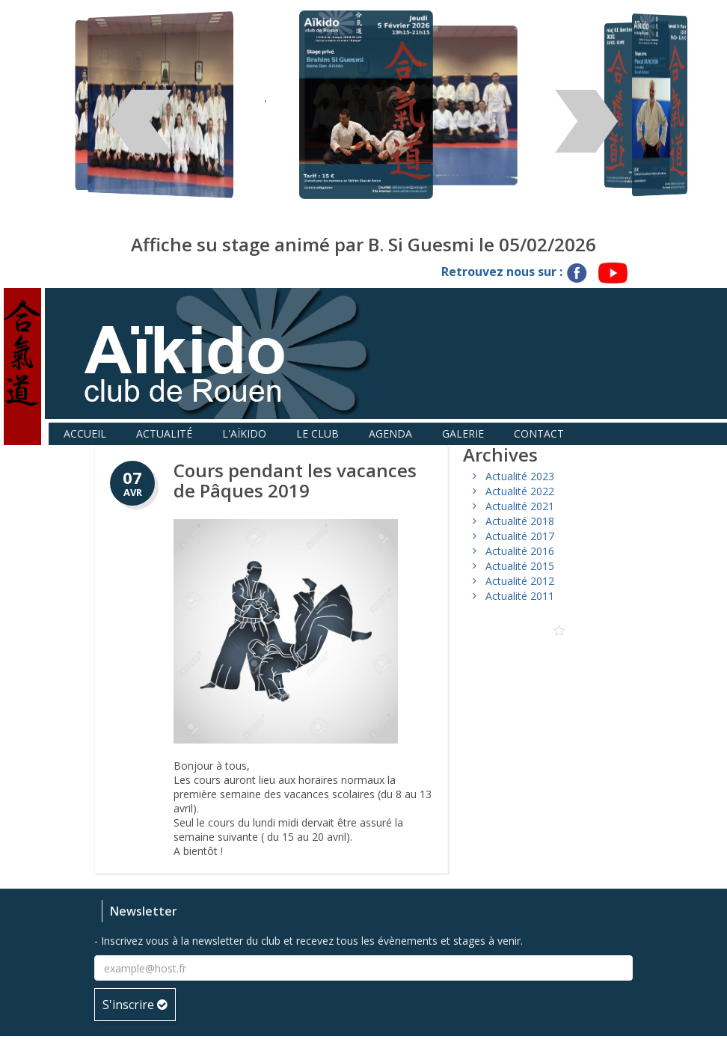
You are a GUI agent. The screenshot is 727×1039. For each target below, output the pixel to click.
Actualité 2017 (519, 536)
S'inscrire (135, 1004)
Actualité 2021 (519, 506)
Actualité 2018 (519, 521)
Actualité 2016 (519, 551)
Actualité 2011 (519, 596)
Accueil (85, 433)
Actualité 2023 (519, 476)
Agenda (390, 433)
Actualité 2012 (519, 581)
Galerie (463, 433)
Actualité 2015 (519, 566)
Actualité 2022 (519, 491)
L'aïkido (244, 433)
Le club (317, 433)
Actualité (164, 433)
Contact (539, 433)
